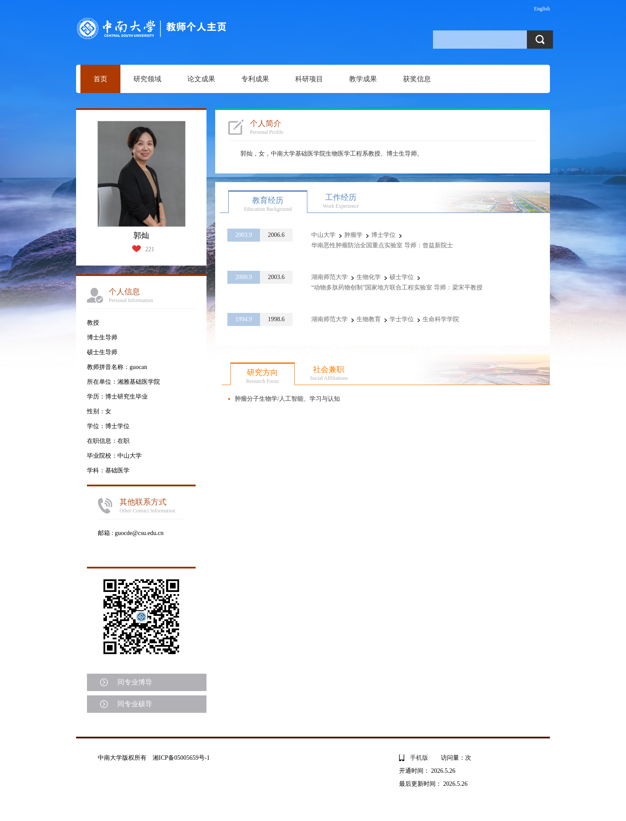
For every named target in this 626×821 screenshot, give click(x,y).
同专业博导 (134, 682)
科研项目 (309, 79)
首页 (100, 79)
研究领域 (147, 79)
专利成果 (255, 79)
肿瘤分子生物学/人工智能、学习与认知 (287, 399)
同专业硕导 (134, 704)
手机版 (419, 758)
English (542, 9)
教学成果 (363, 79)
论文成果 (201, 79)
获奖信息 (417, 79)
